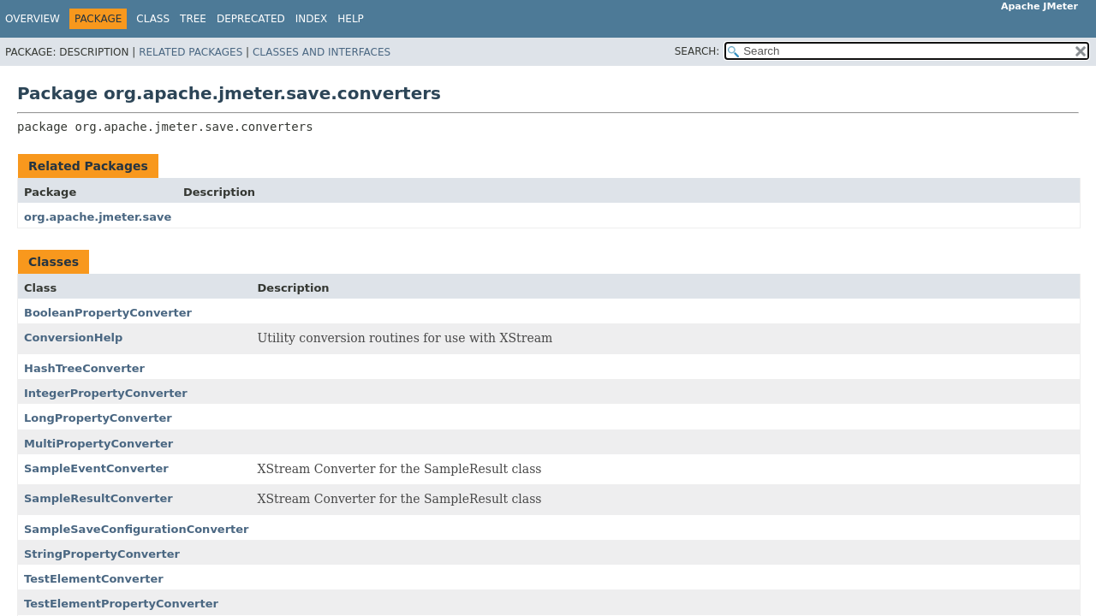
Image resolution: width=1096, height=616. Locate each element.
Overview (32, 19)
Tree (193, 19)
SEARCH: (697, 51)
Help (350, 19)
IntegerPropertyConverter (106, 393)
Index (311, 19)
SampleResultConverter (98, 498)
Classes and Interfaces (321, 52)
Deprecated (251, 19)
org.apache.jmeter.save (97, 216)
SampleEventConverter (96, 468)
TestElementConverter (94, 578)
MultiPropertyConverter (98, 443)
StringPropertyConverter (102, 554)
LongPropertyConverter (98, 418)
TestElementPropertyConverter (121, 603)
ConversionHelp (73, 337)
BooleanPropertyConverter (108, 312)
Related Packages (190, 52)
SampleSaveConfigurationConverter (136, 529)
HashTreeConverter (84, 368)
